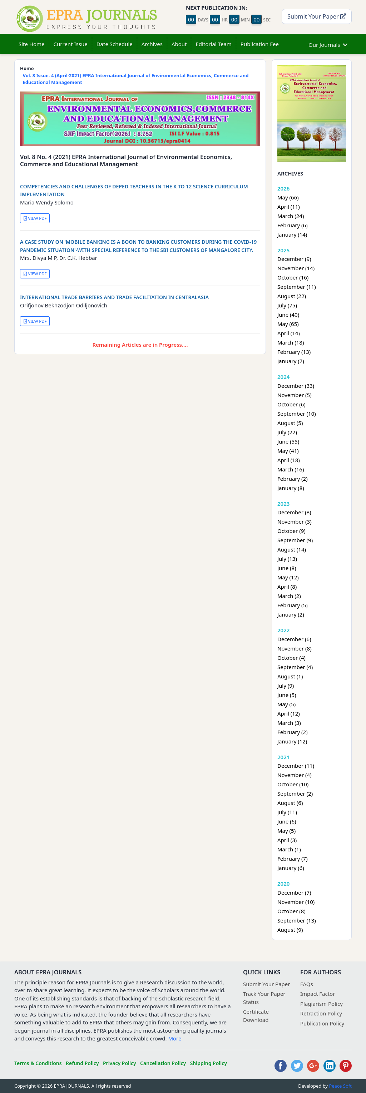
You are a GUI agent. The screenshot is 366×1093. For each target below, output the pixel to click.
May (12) (288, 577)
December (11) (295, 765)
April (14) (288, 333)
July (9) (285, 685)
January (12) (292, 741)
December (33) (295, 385)
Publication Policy (322, 1023)
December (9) (294, 258)
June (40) (288, 314)
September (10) (296, 413)
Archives (152, 44)
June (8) (286, 568)
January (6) (290, 867)
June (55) (288, 441)
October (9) (291, 530)
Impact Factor (317, 993)
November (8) (294, 648)
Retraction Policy (321, 1013)
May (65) (288, 323)
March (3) (289, 722)
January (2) (290, 614)
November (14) (296, 268)
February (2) (292, 478)
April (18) (288, 460)
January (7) (290, 361)
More (174, 1038)
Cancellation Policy (163, 1063)
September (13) (296, 920)
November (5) (294, 395)
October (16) (292, 277)
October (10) (292, 784)
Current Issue (71, 44)
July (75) (287, 305)
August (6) (290, 802)
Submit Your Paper (316, 16)
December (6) (294, 639)
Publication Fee (260, 44)
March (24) (290, 215)
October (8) (291, 911)
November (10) (296, 901)
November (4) (294, 774)
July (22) (287, 432)
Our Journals (327, 43)
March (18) (290, 342)
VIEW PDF (35, 218)
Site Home (32, 44)
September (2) (295, 793)
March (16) (290, 469)
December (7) (294, 892)
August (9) (290, 929)
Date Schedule (115, 44)
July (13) (287, 558)
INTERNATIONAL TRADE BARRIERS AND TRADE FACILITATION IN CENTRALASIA (114, 297)
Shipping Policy (208, 1063)
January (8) (290, 487)
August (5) (290, 422)
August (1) (290, 676)
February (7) (292, 858)
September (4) (295, 667)
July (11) (287, 812)
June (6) (286, 821)
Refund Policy (82, 1063)
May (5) (286, 704)
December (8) (294, 512)
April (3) (287, 840)
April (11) (288, 206)
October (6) (291, 404)
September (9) (295, 540)
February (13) (294, 351)
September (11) (296, 286)
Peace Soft (340, 1086)
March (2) (289, 595)
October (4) (291, 657)
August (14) (291, 549)
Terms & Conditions (38, 1063)
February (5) (292, 605)
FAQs (306, 984)
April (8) (287, 586)
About (179, 44)
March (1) (289, 849)
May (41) (288, 450)
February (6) (292, 225)
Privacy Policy (119, 1063)
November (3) (294, 521)
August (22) (291, 296)
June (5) (286, 694)
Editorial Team (213, 44)
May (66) (288, 197)
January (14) (292, 234)
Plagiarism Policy (321, 1003)
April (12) (288, 713)
